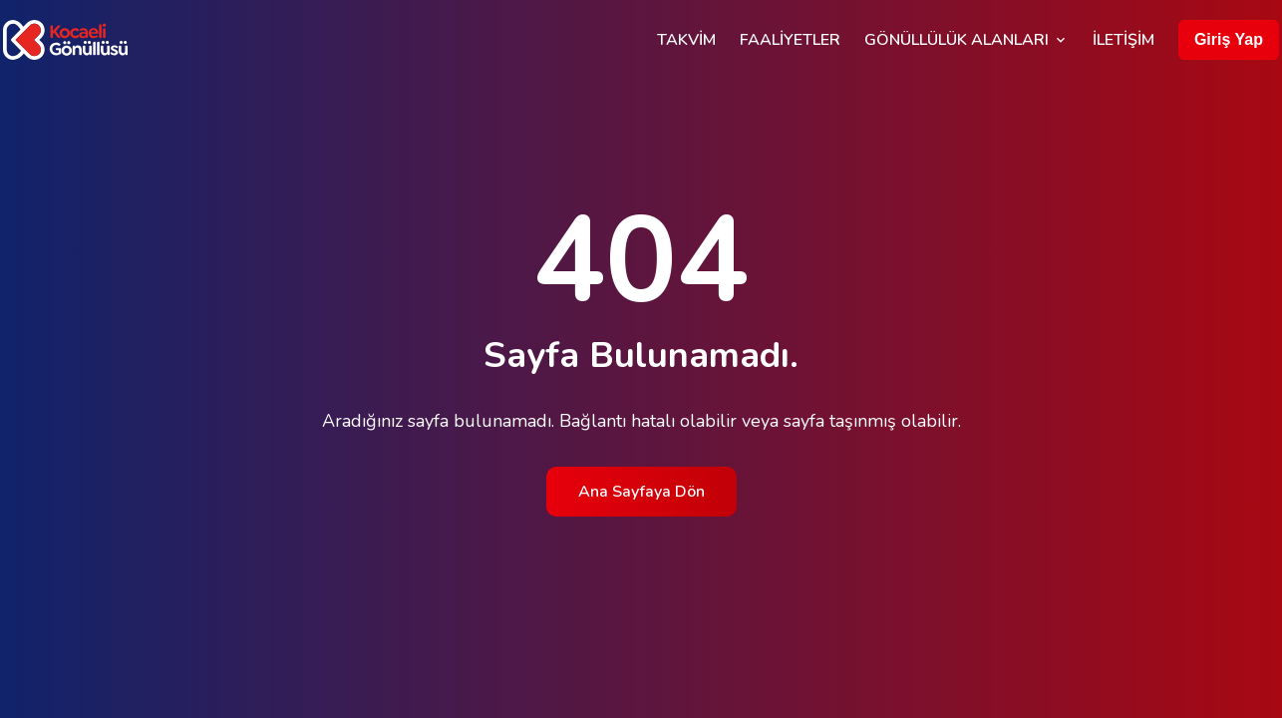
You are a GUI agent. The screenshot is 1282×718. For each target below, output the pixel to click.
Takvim (686, 40)
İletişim (1123, 40)
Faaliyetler (790, 40)
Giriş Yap (1228, 39)
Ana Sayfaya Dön (641, 492)
